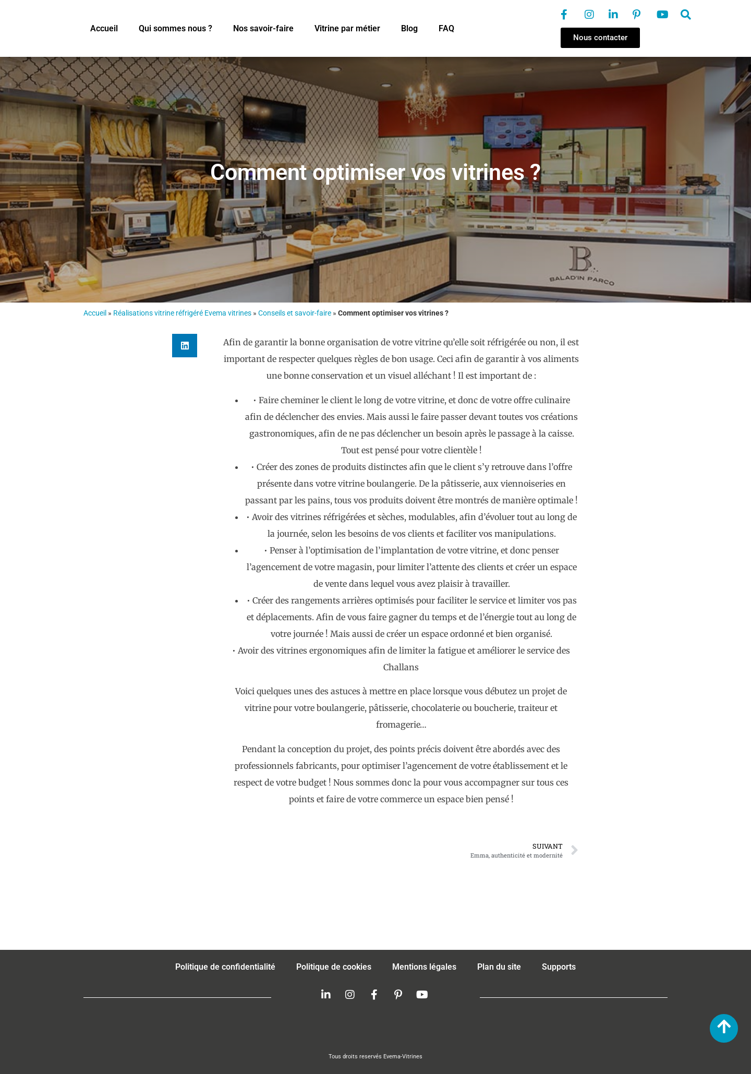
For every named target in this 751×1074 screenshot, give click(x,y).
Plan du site (499, 967)
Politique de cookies (333, 967)
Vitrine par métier (347, 28)
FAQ (446, 28)
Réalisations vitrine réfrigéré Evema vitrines (182, 313)
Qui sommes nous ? (175, 28)
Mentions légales (424, 967)
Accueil (104, 28)
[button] (184, 345)
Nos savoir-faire (263, 28)
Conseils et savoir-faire (294, 313)
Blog (409, 28)
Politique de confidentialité (225, 967)
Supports (559, 967)
